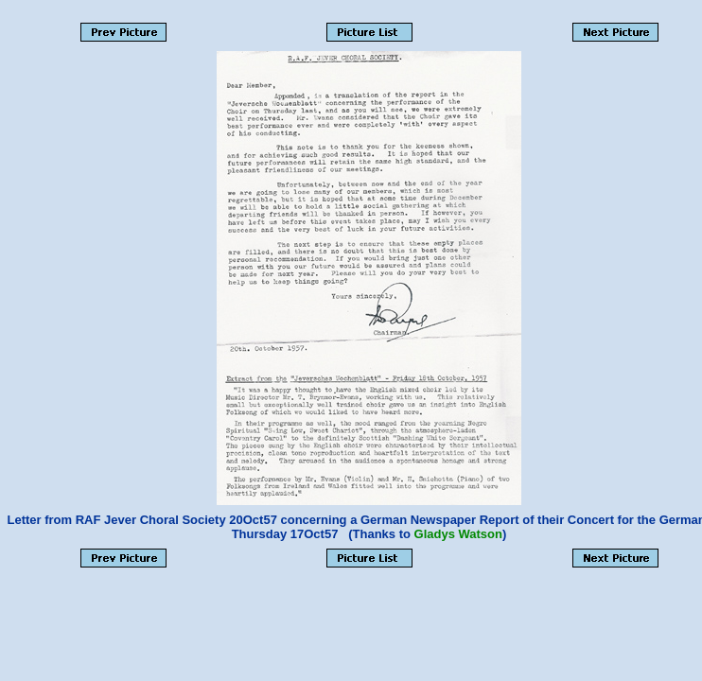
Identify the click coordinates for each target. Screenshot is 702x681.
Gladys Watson (458, 534)
